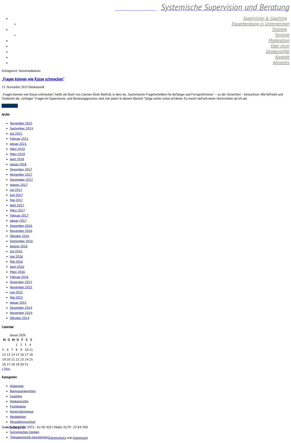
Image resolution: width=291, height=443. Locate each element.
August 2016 (19, 246)
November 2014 (21, 313)
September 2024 (21, 128)
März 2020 (17, 149)
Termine (282, 34)
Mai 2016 (16, 261)
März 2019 (17, 154)
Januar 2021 (18, 144)
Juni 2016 (16, 256)
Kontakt (282, 57)
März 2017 (17, 210)
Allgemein (17, 386)
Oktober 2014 (19, 318)
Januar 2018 (18, 164)
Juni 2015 (16, 292)
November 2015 (21, 287)
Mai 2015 (16, 297)
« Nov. (6, 368)
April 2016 (17, 267)
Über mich (280, 46)
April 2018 (17, 159)
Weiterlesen (10, 106)
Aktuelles (281, 62)
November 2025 (21, 123)
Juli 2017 (16, 190)
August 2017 (19, 185)
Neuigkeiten (18, 417)
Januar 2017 (18, 220)
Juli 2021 (16, 133)
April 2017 (17, 205)
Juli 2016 (16, 251)
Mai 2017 (16, 200)
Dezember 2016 (21, 226)
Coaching (16, 396)
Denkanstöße (277, 51)
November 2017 (21, 174)
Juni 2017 (16, 195)
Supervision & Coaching (265, 18)
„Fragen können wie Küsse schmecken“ (33, 79)
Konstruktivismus (22, 411)
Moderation (279, 40)
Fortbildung (18, 406)
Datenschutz (57, 438)
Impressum (80, 438)
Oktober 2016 (19, 236)
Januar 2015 (18, 302)
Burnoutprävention (23, 391)
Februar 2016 (19, 277)
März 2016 (17, 272)
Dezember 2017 (21, 169)
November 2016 (21, 231)
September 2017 (21, 179)
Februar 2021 (19, 138)
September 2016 (21, 241)
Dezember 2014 (21, 308)
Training (279, 29)
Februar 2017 (19, 215)
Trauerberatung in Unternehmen (260, 23)
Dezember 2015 (21, 282)
